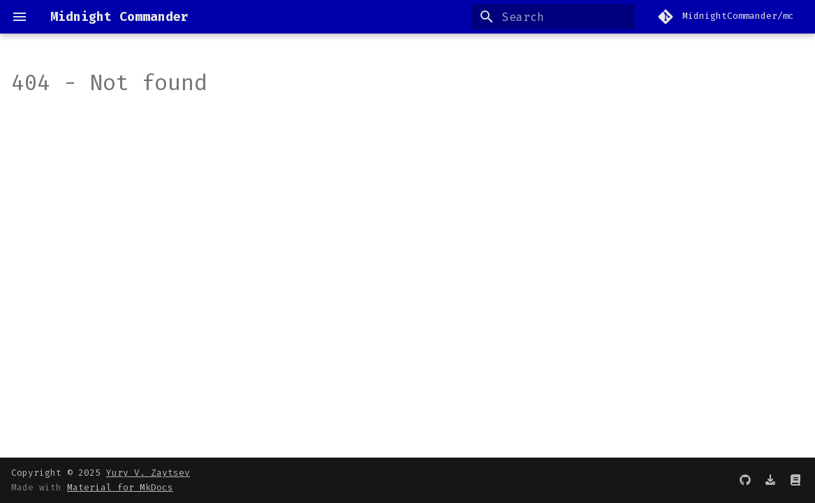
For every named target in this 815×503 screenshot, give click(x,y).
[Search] (553, 16)
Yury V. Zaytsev (148, 472)
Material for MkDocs (120, 487)
